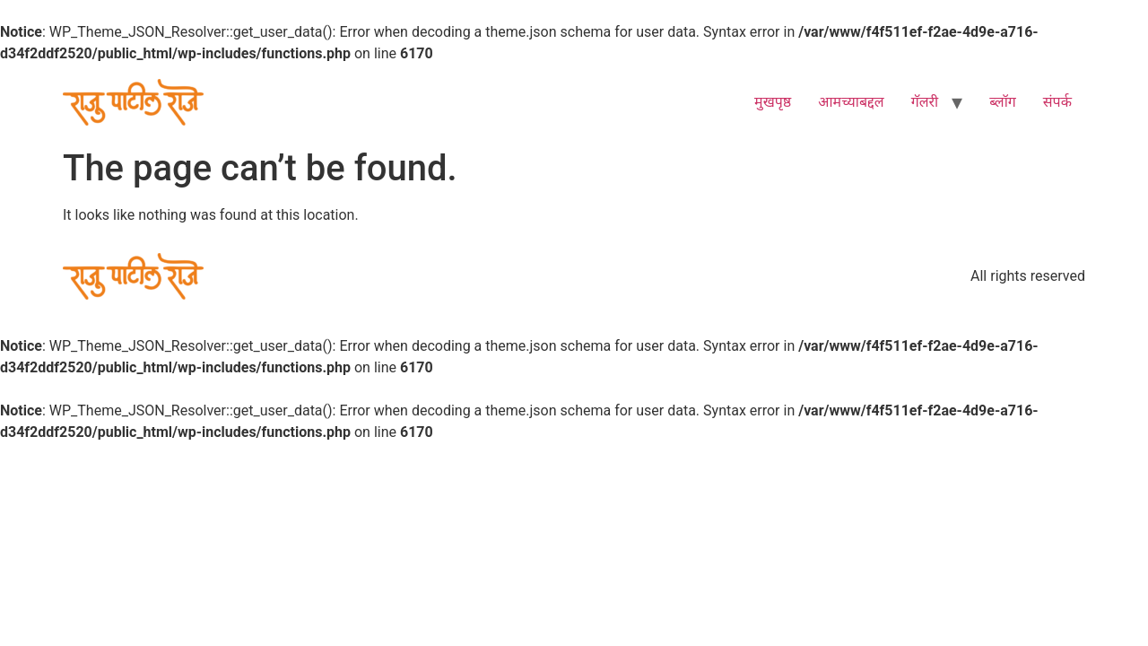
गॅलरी (925, 101)
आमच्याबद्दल (850, 101)
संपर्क (1057, 101)
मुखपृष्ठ (772, 101)
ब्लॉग (1002, 101)
